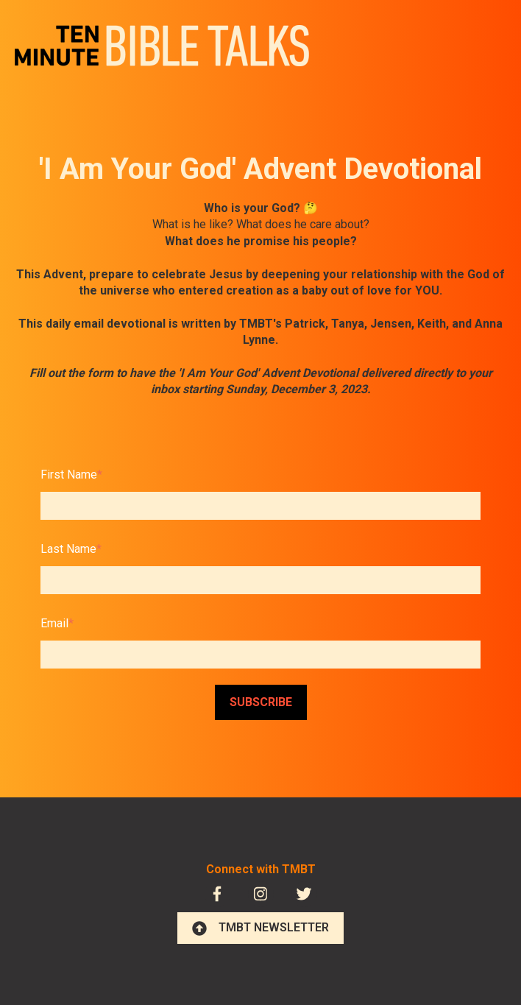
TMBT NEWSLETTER (260, 927)
